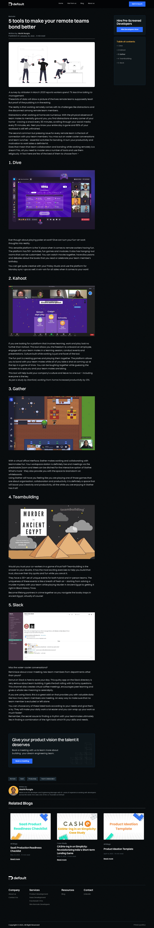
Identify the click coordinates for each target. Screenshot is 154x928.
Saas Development (37, 897)
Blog (82, 3)
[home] (16, 4)
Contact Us (13, 897)
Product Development (38, 894)
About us (91, 3)
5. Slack (121, 63)
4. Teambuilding (124, 58)
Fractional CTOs (36, 901)
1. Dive (120, 46)
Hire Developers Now (129, 29)
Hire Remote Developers (39, 904)
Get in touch (137, 4)
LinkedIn (87, 894)
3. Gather (121, 54)
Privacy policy (139, 925)
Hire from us (71, 3)
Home (61, 3)
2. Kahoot (122, 50)
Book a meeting (22, 761)
